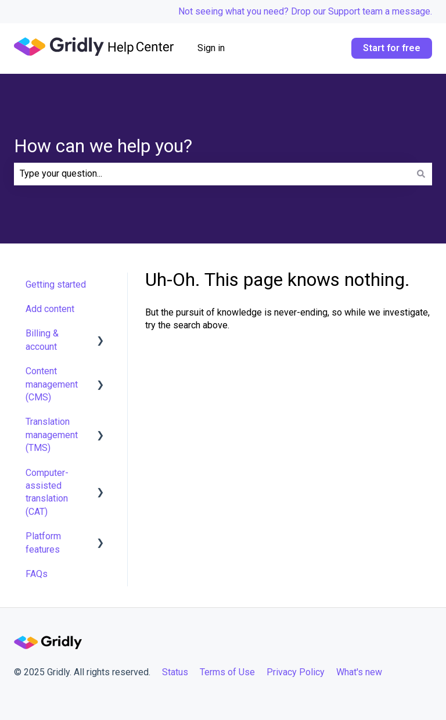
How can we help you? (103, 146)
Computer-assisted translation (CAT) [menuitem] (47, 492)
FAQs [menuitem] (37, 573)
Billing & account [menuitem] (42, 340)
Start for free (391, 47)
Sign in (211, 47)
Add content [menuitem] (50, 308)
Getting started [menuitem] (56, 284)
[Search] (421, 174)
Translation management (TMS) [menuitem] (52, 434)
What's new (360, 672)
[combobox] (212, 174)
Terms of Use (227, 672)
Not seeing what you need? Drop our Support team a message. (305, 11)
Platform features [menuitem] (43, 542)
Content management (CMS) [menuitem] (52, 384)
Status (175, 672)
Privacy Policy (296, 672)
